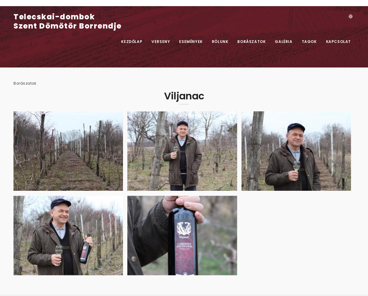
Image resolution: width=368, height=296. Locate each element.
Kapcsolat (338, 41)
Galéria (283, 41)
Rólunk (220, 41)
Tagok (309, 41)
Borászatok (251, 41)
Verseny (160, 41)
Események (190, 41)
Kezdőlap (131, 41)
